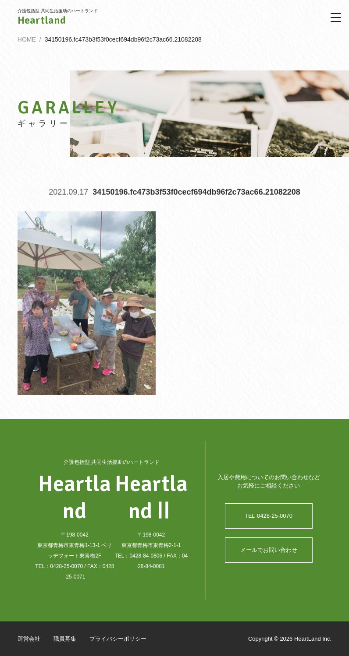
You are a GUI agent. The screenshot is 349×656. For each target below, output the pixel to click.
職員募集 (64, 638)
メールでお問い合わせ (268, 550)
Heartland (42, 20)
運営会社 (29, 638)
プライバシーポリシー (117, 638)
